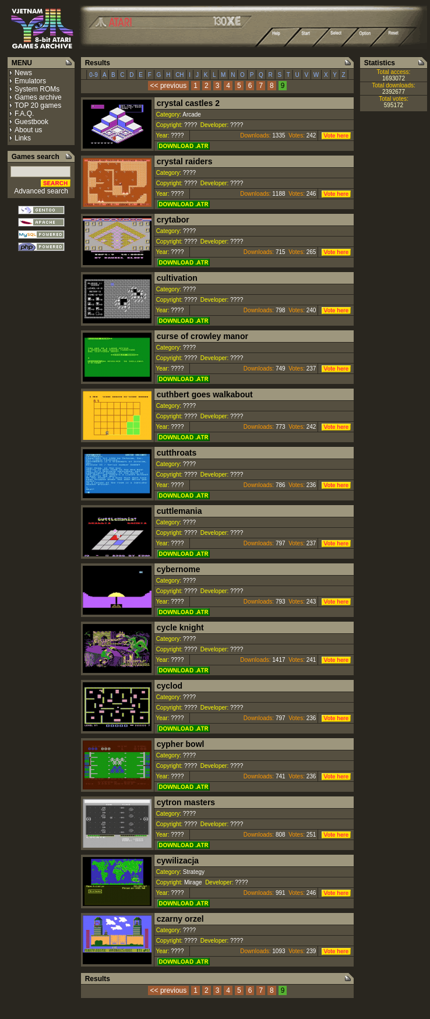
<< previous (168, 86)
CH (179, 75)
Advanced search (41, 191)
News (23, 73)
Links (23, 138)
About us (28, 130)
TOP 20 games (38, 105)
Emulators (30, 81)
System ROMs (37, 89)
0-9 (94, 75)
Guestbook (31, 122)
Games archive (38, 97)
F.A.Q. (24, 114)
